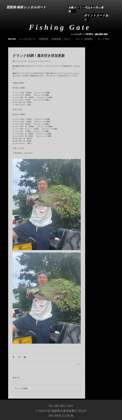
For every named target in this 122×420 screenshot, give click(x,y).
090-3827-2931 (101, 34)
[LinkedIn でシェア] (25, 357)
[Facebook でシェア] (14, 357)
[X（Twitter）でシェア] (19, 357)
